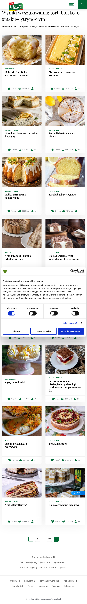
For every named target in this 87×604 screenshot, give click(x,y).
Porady (31, 586)
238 (49, 539)
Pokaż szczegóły (71, 323)
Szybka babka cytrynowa (62, 194)
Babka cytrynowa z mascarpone (15, 196)
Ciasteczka (10, 69)
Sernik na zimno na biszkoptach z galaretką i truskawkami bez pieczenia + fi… (65, 385)
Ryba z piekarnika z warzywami (16, 445)
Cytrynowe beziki (15, 382)
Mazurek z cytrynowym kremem (62, 73)
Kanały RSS (18, 586)
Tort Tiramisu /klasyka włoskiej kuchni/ (18, 257)
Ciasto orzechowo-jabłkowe (64, 505)
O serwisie (15, 581)
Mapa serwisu (70, 581)
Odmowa (16, 331)
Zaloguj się (69, 586)
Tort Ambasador (58, 443)
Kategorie (43, 586)
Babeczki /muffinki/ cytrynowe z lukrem (16, 73)
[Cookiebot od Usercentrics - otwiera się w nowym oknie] (72, 271)
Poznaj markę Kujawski (43, 557)
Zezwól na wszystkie (71, 331)
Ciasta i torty (55, 69)
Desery (8, 253)
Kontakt (56, 586)
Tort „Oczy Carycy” (16, 505)
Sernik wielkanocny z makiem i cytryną (21, 135)
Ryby (7, 440)
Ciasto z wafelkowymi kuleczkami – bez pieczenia (64, 257)
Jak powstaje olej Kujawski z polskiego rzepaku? (43, 562)
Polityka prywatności (49, 581)
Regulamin (29, 581)
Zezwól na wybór (43, 331)
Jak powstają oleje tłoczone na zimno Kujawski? (43, 567)
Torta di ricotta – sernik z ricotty (63, 135)
